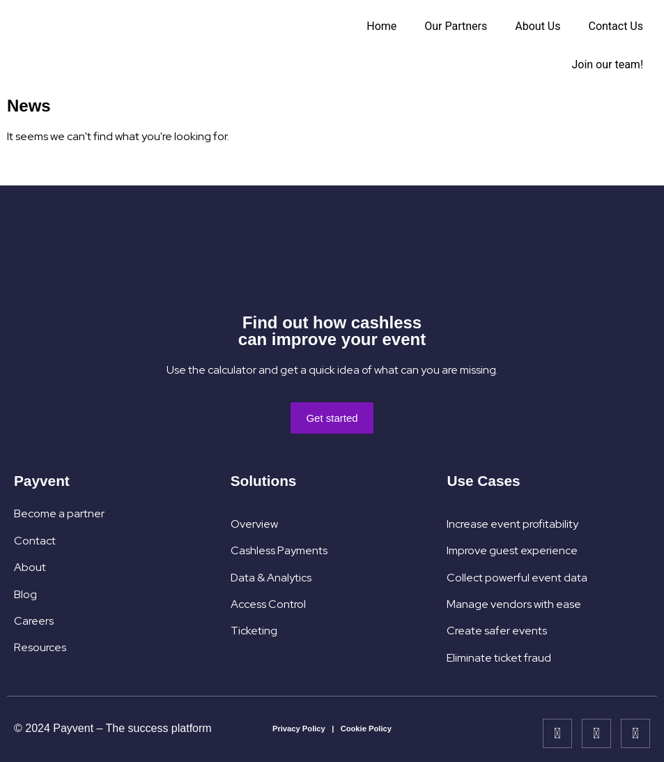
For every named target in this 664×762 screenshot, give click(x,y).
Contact (35, 540)
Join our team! (607, 64)
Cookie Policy (366, 728)
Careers (34, 621)
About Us (537, 26)
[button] (332, 418)
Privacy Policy (298, 728)
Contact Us (615, 26)
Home (381, 26)
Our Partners (455, 26)
